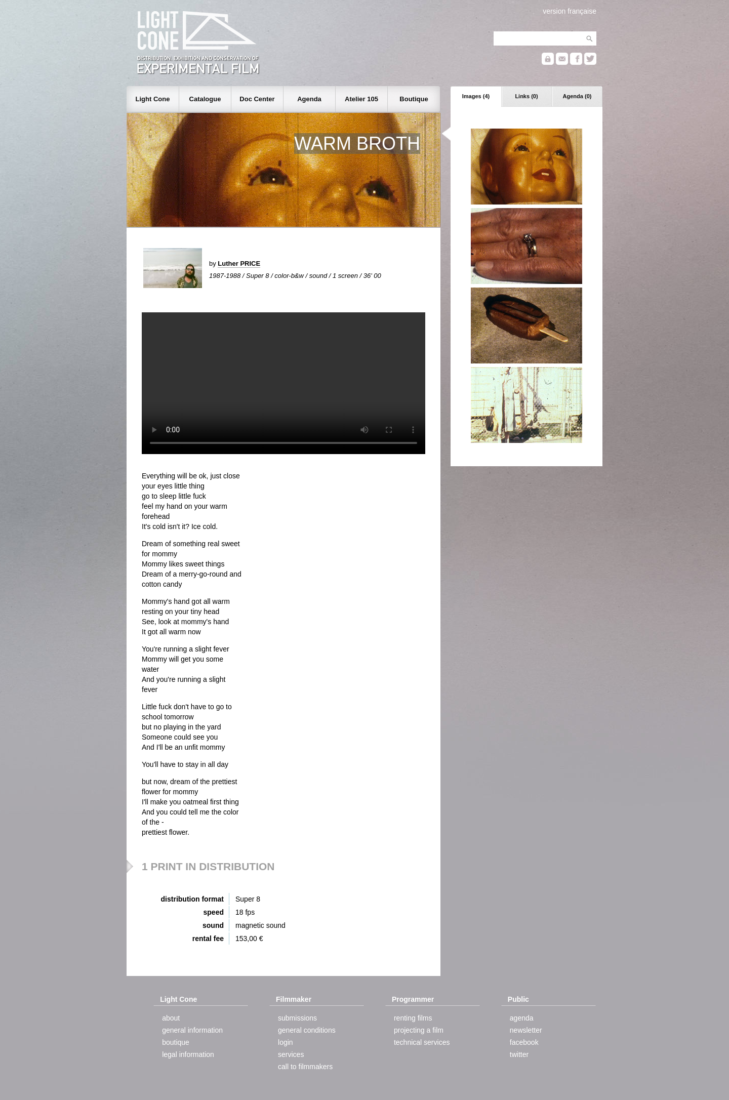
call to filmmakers (305, 1067)
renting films (413, 1018)
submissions (297, 1018)
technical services (422, 1042)
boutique (175, 1042)
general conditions (307, 1030)
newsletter (526, 1030)
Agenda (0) (577, 96)
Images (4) (476, 96)
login (285, 1042)
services (291, 1054)
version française (569, 11)
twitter (519, 1054)
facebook (524, 1042)
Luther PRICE (239, 263)
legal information (188, 1054)
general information (192, 1030)
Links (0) (526, 96)
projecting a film (418, 1030)
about (171, 1018)
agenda (522, 1018)
